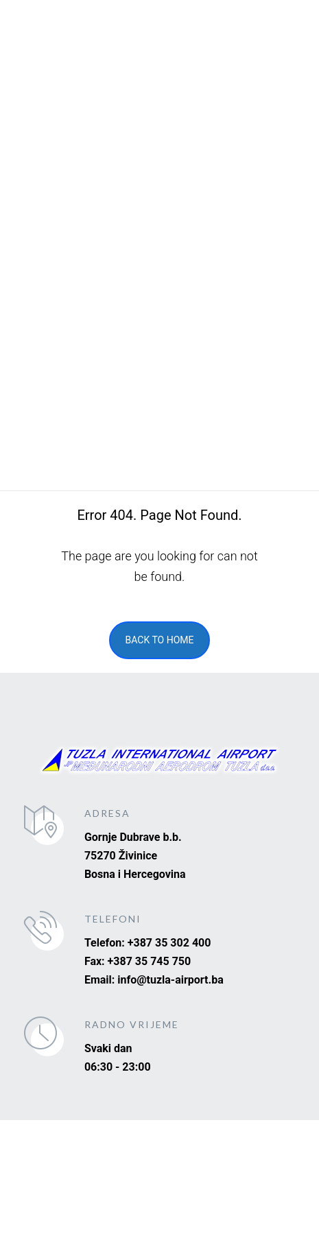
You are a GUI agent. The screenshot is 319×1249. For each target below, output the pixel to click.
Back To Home (160, 639)
